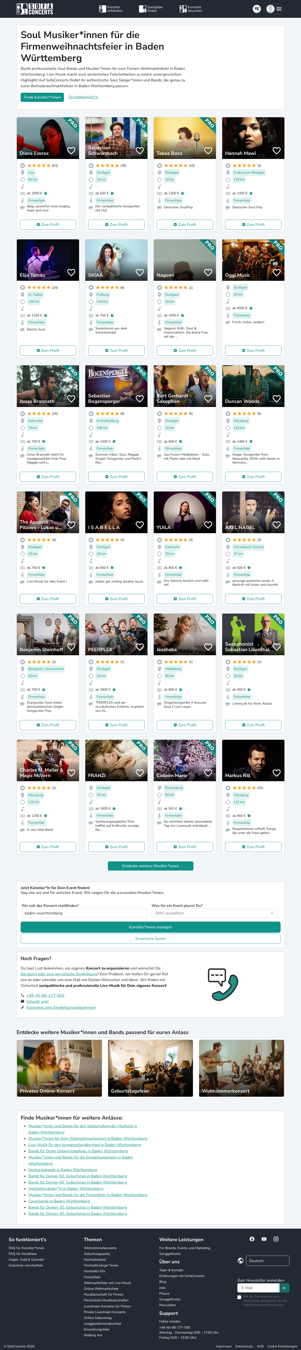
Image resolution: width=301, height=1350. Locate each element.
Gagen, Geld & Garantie (26, 1259)
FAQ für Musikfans (23, 1254)
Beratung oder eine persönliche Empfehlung (59, 974)
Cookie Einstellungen (282, 1346)
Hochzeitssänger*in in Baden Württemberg (65, 1188)
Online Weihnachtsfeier (101, 1288)
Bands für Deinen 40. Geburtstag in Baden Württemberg (77, 1213)
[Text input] (258, 1287)
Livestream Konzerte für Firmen (107, 1306)
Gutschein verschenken (26, 1265)
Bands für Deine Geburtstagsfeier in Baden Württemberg (78, 1151)
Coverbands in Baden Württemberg (59, 1201)
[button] (274, 9)
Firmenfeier (92, 1277)
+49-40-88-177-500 (45, 995)
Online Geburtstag (97, 1318)
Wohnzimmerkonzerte (100, 1248)
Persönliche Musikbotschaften (106, 1300)
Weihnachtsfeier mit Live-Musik (107, 1283)
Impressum (224, 1346)
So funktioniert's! (83, 97)
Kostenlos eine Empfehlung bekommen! (61, 1007)
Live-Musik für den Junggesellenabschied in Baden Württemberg (84, 1144)
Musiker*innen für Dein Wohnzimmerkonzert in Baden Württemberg (87, 1138)
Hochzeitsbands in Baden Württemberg (62, 1170)
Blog (162, 1281)
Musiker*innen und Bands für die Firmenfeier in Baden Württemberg (87, 1195)
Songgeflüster (170, 1254)
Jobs (162, 1287)
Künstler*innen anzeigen (150, 927)
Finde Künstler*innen (42, 97)
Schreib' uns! (37, 1001)
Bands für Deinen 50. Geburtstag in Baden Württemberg (77, 1176)
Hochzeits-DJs (94, 1271)
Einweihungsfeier (97, 1329)
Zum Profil (50, 224)
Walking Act (93, 1335)
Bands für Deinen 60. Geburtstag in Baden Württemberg (77, 1182)
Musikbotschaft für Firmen (103, 1294)
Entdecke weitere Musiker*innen (150, 866)
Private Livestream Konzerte (105, 1312)
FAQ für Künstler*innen (26, 1248)
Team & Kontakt (171, 1270)
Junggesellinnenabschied (102, 1323)
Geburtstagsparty (97, 1254)
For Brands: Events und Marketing (184, 1248)
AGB (260, 1346)
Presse (164, 1293)
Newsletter (167, 1305)
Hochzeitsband (95, 1259)
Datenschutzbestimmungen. (264, 1305)
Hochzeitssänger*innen (101, 1265)
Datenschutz (244, 1346)
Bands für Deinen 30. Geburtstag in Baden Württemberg (77, 1207)
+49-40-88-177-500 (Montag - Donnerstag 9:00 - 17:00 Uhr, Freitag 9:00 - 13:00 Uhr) (189, 1332)
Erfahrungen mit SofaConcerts (182, 1276)
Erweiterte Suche (150, 938)
